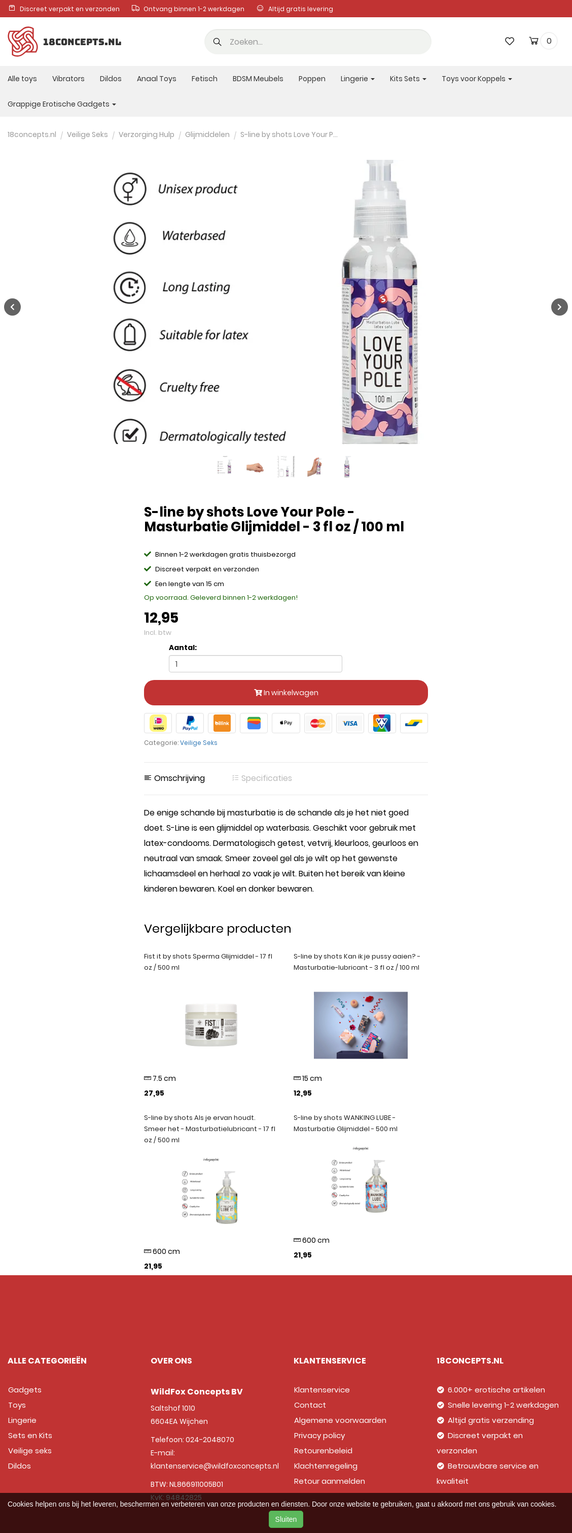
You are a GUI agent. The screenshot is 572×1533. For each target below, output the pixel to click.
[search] (318, 41)
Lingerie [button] (358, 79)
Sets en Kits (30, 1435)
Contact (310, 1405)
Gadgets (25, 1389)
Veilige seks (30, 1450)
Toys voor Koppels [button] (477, 79)
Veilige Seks (199, 742)
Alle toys (22, 79)
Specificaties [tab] (261, 778)
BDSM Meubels (258, 79)
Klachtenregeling (326, 1465)
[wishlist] (509, 41)
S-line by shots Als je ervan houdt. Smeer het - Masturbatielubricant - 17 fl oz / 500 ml (209, 1129)
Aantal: (183, 647)
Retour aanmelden (329, 1481)
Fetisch (205, 79)
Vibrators (68, 79)
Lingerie (22, 1420)
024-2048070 (210, 1440)
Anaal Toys (156, 79)
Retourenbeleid (323, 1450)
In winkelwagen (286, 693)
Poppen (312, 79)
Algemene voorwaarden (340, 1420)
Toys (17, 1405)
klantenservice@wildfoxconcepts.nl (215, 1466)
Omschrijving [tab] (174, 778)
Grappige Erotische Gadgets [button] (62, 104)
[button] (217, 43)
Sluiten (286, 1519)
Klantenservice (322, 1389)
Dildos (111, 79)
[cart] (533, 43)
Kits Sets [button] (408, 79)
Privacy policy (319, 1435)
